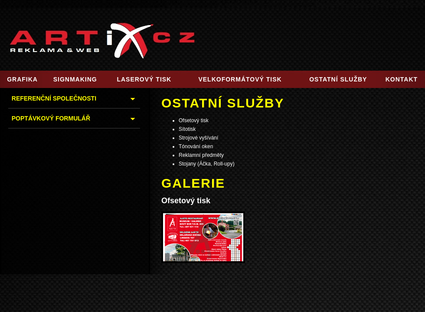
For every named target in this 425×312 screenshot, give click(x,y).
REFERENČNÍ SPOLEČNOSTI (54, 98)
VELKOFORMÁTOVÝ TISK (239, 79)
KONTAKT (402, 79)
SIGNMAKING (75, 79)
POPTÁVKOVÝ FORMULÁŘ (51, 118)
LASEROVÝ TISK (144, 79)
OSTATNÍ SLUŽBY (338, 79)
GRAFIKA (22, 79)
